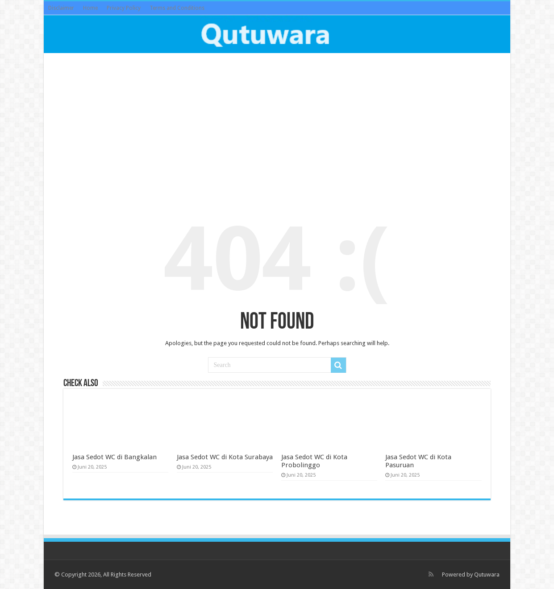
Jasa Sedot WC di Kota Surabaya (225, 457)
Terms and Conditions (177, 8)
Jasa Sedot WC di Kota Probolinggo (314, 461)
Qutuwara (487, 574)
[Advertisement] (277, 126)
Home (90, 8)
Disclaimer (61, 8)
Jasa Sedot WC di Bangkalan (114, 457)
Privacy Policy (124, 8)
